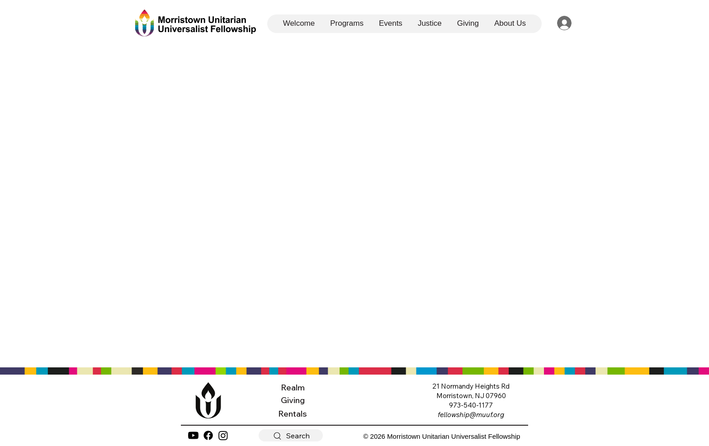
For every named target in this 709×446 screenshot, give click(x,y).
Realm (293, 387)
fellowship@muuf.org (471, 414)
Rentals (292, 413)
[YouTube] (193, 435)
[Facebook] (208, 435)
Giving (293, 400)
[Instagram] (223, 435)
